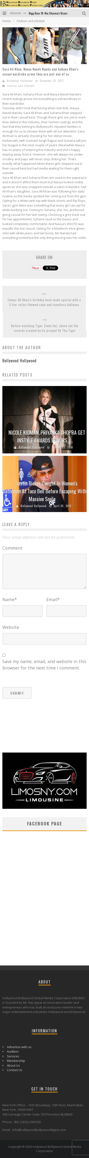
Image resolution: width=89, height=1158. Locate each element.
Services (13, 1056)
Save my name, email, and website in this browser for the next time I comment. (44, 665)
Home (6, 21)
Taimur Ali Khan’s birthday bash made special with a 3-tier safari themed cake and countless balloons (44, 302)
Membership (16, 1061)
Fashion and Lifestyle (20, 86)
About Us (13, 1065)
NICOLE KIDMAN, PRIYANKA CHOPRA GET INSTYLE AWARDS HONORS (47, 436)
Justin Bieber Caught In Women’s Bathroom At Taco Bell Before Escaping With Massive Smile (44, 491)
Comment (12, 548)
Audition (13, 1051)
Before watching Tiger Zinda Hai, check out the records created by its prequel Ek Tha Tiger (44, 328)
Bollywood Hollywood (20, 81)
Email (53, 599)
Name (9, 599)
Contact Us (14, 1070)
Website (10, 627)
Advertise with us (19, 1047)
